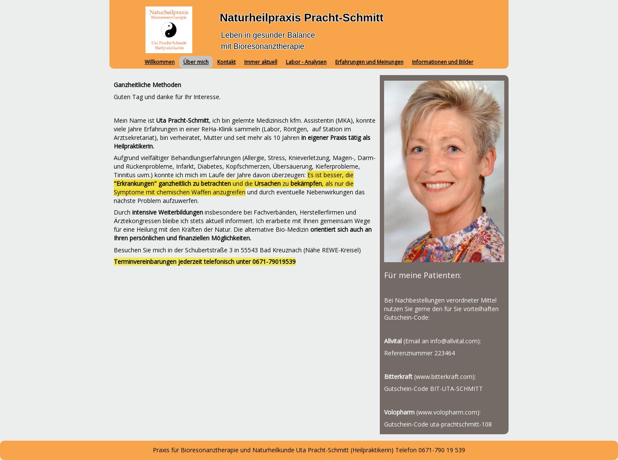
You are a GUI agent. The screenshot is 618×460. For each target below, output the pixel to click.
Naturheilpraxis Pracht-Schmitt (301, 17)
